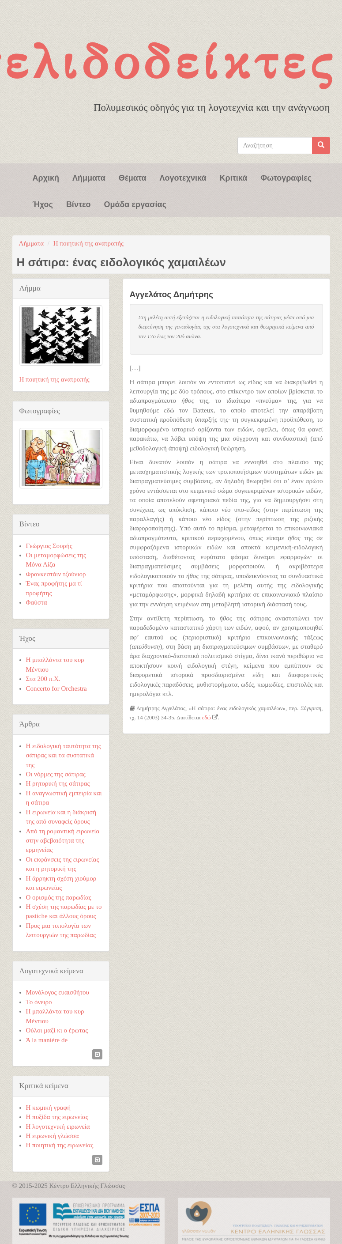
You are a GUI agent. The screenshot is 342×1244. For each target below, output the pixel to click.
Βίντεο (78, 203)
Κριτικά (234, 177)
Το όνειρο (39, 1002)
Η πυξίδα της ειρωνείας (57, 1116)
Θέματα (133, 177)
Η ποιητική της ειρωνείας (60, 1145)
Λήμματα (88, 177)
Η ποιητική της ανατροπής (88, 243)
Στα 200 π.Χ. (43, 678)
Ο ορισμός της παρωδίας (58, 897)
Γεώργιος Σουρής (49, 545)
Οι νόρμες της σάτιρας (56, 774)
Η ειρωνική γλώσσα (52, 1135)
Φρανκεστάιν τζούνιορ (56, 574)
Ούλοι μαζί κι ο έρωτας (57, 1030)
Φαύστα (36, 602)
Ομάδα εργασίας (135, 203)
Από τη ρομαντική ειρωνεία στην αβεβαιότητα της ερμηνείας (63, 841)
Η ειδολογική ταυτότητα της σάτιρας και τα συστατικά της (63, 755)
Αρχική (46, 177)
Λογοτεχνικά (183, 177)
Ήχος (43, 203)
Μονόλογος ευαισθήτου (57, 992)
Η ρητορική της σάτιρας (58, 783)
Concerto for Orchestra (56, 688)
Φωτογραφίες (286, 177)
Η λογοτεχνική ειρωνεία (58, 1126)
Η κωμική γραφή (48, 1107)
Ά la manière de (47, 1040)
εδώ (206, 718)
